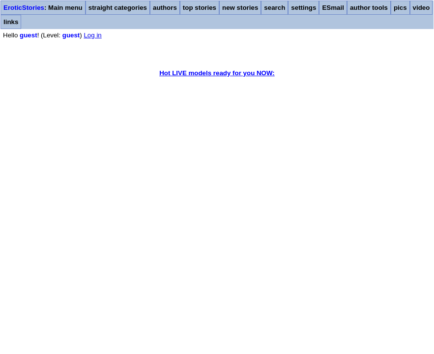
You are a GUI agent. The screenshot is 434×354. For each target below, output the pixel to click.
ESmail (333, 7)
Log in (92, 35)
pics (400, 7)
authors (165, 7)
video (421, 7)
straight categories (117, 7)
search (274, 7)
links (10, 22)
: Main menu (43, 7)
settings (303, 7)
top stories (199, 7)
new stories (240, 7)
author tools (369, 7)
